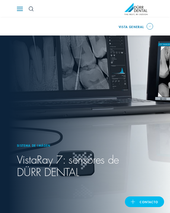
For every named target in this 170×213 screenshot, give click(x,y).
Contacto (149, 201)
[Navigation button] (20, 9)
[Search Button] (31, 9)
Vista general (131, 26)
